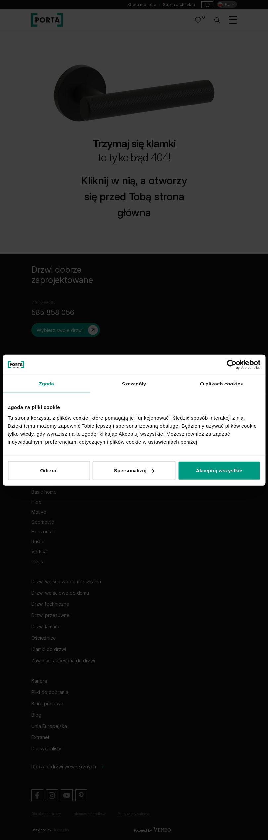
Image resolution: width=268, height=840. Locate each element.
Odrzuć (49, 470)
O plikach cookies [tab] (221, 383)
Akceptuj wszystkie (219, 470)
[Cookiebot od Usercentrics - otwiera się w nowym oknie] (231, 365)
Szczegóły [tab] (134, 383)
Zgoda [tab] (46, 383)
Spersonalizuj (134, 470)
